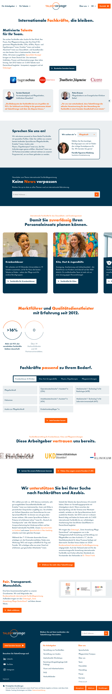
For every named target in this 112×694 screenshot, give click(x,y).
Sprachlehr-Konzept (33, 55)
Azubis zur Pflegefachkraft (14, 409)
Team (80, 662)
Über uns (81, 658)
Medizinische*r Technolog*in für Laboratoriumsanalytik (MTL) (88, 400)
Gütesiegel (75, 529)
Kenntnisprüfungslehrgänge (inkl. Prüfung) (55, 663)
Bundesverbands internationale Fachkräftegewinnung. (23, 596)
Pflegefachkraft (10, 390)
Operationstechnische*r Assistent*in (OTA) (54, 390)
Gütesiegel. (7, 67)
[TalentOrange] (56, 6)
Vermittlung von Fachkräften (53, 650)
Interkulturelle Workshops (52, 658)
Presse (80, 674)
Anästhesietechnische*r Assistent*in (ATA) (54, 400)
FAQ (45, 672)
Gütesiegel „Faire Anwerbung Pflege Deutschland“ (19, 599)
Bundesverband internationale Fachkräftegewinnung (78, 545)
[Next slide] (109, 101)
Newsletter (82, 666)
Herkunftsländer (49, 676)
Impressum (6, 679)
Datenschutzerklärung (38, 690)
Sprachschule (83, 650)
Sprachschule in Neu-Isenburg (41, 530)
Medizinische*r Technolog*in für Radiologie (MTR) (88, 390)
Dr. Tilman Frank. (89, 555)
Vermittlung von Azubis (51, 654)
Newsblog (82, 670)
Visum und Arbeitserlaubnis (53, 668)
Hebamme (9, 400)
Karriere (81, 678)
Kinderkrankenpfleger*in (50, 409)
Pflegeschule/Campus (86, 654)
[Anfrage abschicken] (96, 194)
